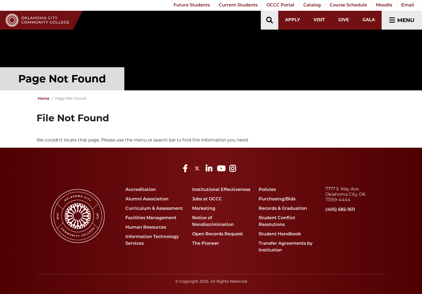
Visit (319, 19)
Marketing (203, 209)
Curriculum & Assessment (154, 209)
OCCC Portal (280, 5)
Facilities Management (151, 218)
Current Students (238, 5)
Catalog (312, 5)
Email (407, 5)
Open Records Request (217, 234)
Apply (292, 19)
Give (343, 19)
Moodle (384, 5)
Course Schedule (348, 5)
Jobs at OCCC (207, 199)
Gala (369, 19)
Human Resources (145, 227)
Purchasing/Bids (277, 199)
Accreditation (140, 190)
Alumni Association (146, 199)
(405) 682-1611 (340, 210)
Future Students (192, 5)
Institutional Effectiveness (221, 190)
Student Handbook (280, 234)
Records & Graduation (283, 209)
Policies (267, 190)
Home (44, 99)
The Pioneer (205, 244)
